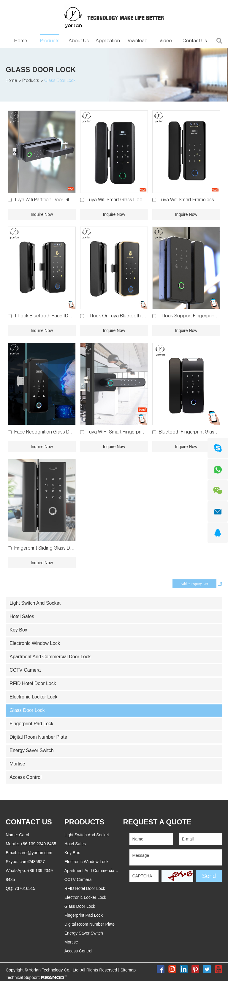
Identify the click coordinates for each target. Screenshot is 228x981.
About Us (79, 41)
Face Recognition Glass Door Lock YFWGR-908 (64, 432)
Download (137, 41)
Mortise (17, 763)
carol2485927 (32, 861)
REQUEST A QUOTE (157, 822)
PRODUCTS (84, 822)
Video (165, 41)
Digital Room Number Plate (38, 737)
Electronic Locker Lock (33, 696)
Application (108, 41)
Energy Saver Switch (32, 750)
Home (20, 41)
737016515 (25, 888)
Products (49, 41)
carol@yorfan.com (35, 852)
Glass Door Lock (41, 69)
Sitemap (128, 970)
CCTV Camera (25, 670)
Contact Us (195, 41)
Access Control (26, 777)
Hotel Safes (22, 616)
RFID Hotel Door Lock (33, 683)
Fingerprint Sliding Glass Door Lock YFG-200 (61, 548)
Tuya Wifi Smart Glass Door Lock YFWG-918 (133, 200)
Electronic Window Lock (35, 643)
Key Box (18, 629)
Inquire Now (42, 214)
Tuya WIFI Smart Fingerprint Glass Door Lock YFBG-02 (144, 432)
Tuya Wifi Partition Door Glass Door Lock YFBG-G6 (67, 200)
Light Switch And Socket (35, 603)
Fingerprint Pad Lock (31, 723)
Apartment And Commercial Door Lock (50, 656)
